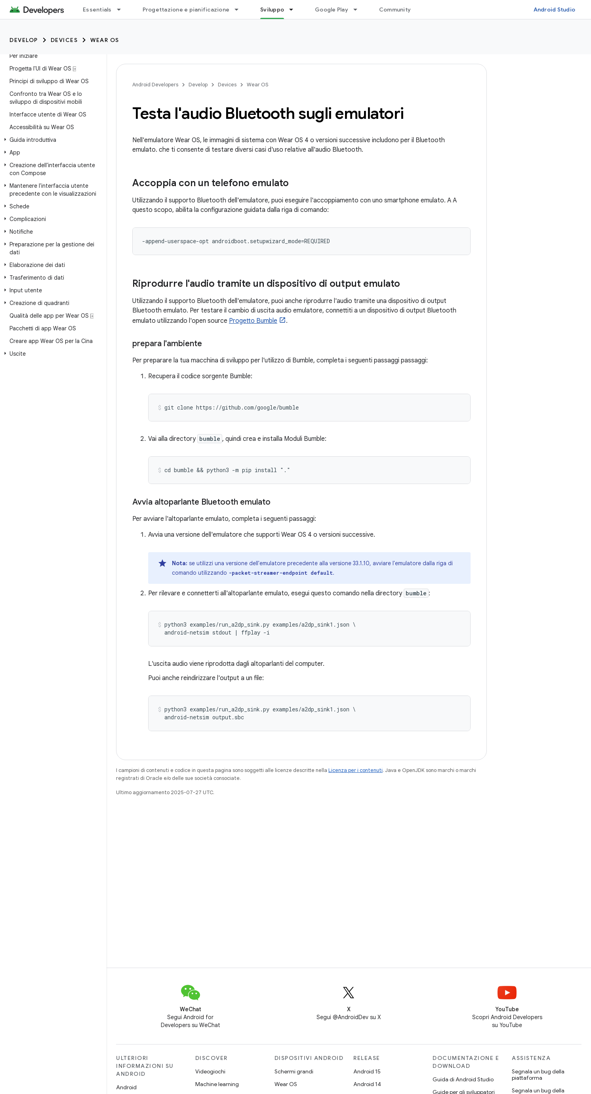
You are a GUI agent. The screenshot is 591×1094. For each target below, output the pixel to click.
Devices (64, 40)
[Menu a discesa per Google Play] (359, 9)
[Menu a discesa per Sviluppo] (294, 9)
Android (126, 1087)
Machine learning (217, 1084)
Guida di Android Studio (463, 1079)
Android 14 (367, 1084)
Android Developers (155, 84)
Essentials (97, 9)
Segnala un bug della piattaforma (538, 1074)
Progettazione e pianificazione (186, 9)
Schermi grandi (294, 1071)
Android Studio (555, 9)
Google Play (331, 9)
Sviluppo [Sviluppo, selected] (272, 9)
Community (395, 9)
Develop (24, 40)
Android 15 (367, 1071)
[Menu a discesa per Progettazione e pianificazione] (240, 9)
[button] (51, 139)
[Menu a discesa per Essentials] (122, 9)
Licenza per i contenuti (355, 770)
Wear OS (104, 40)
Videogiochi (210, 1071)
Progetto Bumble (253, 321)
